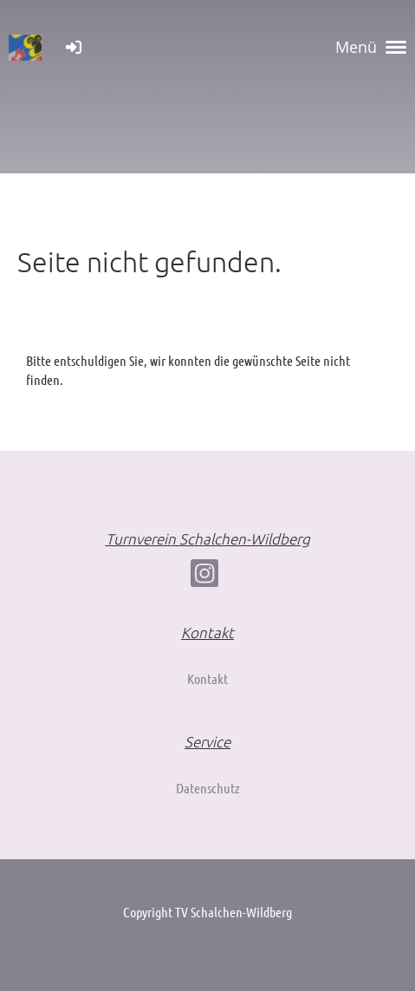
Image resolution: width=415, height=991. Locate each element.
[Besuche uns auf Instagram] (204, 576)
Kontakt (207, 678)
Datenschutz (208, 787)
